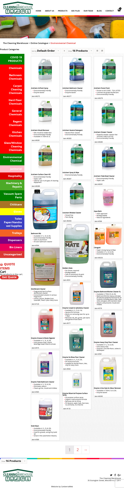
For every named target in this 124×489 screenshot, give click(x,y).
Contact (109, 11)
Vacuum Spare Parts (13, 195)
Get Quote (9, 277)
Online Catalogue (39, 43)
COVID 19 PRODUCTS (15, 59)
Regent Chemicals (15, 123)
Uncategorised (13, 254)
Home (38, 11)
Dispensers (15, 240)
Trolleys (17, 233)
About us (49, 11)
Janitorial (16, 169)
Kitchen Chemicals (15, 133)
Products (62, 11)
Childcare (16, 204)
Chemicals (15, 68)
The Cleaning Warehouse (15, 43)
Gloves (18, 211)
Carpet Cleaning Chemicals (15, 89)
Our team (88, 11)
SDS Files (75, 11)
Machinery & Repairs (14, 184)
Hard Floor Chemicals (15, 101)
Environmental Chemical (12, 158)
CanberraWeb (67, 486)
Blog (99, 11)
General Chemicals (15, 112)
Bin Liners (15, 247)
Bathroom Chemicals (15, 76)
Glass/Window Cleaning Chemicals (13, 146)
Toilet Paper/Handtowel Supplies (13, 222)
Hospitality (15, 176)
